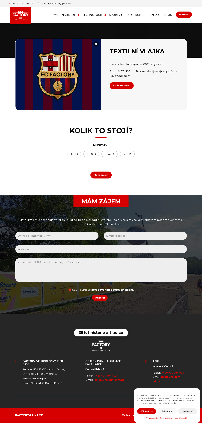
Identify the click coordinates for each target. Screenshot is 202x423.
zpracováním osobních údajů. (112, 289)
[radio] (74, 154)
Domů (53, 15)
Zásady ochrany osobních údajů (173, 418)
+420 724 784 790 (173, 372)
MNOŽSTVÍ (100, 145)
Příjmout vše (147, 411)
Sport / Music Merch (125, 15)
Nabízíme (69, 15)
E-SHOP (184, 14)
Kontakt (154, 15)
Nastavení (188, 411)
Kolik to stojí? (121, 85)
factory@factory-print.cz (108, 379)
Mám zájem (101, 174)
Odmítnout (167, 411)
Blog (168, 15)
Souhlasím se (101, 289)
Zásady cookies (152, 418)
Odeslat (100, 297)
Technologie (93, 15)
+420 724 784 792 (106, 375)
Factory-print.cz (29, 415)
